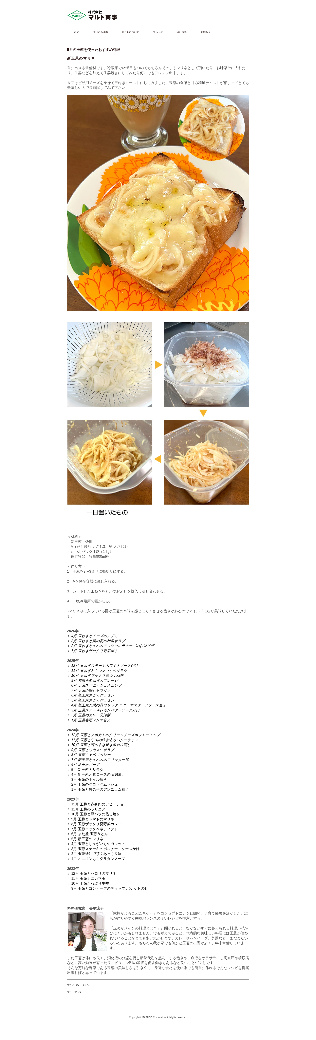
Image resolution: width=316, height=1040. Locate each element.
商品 (76, 32)
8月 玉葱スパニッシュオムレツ (94, 685)
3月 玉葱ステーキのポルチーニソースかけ (103, 849)
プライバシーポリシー (79, 985)
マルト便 (158, 32)
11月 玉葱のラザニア (86, 809)
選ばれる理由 (100, 32)
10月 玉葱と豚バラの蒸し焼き (93, 814)
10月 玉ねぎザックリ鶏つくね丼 (95, 675)
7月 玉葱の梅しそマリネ (89, 690)
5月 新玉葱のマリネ (85, 839)
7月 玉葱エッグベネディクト (92, 829)
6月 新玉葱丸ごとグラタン (90, 695)
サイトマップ (74, 991)
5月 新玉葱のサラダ (85, 770)
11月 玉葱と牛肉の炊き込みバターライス (102, 740)
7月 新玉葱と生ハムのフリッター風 (98, 760)
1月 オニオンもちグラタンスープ (96, 859)
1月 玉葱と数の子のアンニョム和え (98, 789)
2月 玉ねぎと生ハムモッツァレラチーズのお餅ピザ (110, 646)
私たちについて (130, 32)
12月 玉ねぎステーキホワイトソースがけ (102, 666)
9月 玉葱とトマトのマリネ (90, 819)
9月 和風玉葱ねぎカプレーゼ (92, 681)
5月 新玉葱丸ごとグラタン (90, 700)
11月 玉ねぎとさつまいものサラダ (97, 671)
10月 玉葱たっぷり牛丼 (88, 883)
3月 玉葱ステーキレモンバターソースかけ (103, 710)
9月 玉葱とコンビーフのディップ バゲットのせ (107, 888)
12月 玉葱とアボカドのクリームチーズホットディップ (113, 735)
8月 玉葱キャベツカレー (89, 755)
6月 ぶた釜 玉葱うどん (87, 834)
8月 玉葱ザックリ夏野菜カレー (94, 824)
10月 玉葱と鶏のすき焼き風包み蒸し (99, 745)
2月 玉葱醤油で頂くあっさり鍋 (94, 854)
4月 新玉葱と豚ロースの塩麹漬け (96, 774)
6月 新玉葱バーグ (83, 765)
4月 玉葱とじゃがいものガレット (96, 844)
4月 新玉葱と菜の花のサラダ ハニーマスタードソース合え (116, 705)
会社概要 (182, 32)
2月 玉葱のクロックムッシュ (92, 784)
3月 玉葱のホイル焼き (87, 780)
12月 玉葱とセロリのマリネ (91, 873)
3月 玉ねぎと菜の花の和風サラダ (96, 641)
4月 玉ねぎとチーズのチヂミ (92, 636)
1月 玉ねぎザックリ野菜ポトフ (94, 651)
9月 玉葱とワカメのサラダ (90, 750)
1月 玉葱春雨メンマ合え (89, 720)
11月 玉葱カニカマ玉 (86, 879)
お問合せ (205, 32)
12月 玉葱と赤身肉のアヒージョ (95, 804)
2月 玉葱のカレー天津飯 (89, 715)
